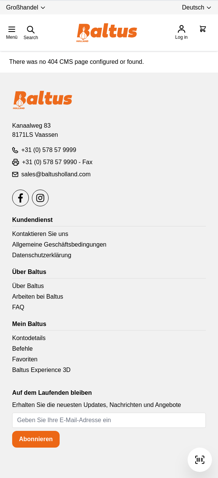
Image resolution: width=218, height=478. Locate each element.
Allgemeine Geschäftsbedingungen (59, 244)
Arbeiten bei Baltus (37, 296)
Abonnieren (36, 439)
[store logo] (106, 32)
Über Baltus (28, 286)
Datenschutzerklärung (41, 255)
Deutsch (197, 7)
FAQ (18, 307)
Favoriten (25, 359)
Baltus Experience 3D (41, 370)
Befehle (22, 348)
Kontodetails (29, 338)
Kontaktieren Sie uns (40, 234)
